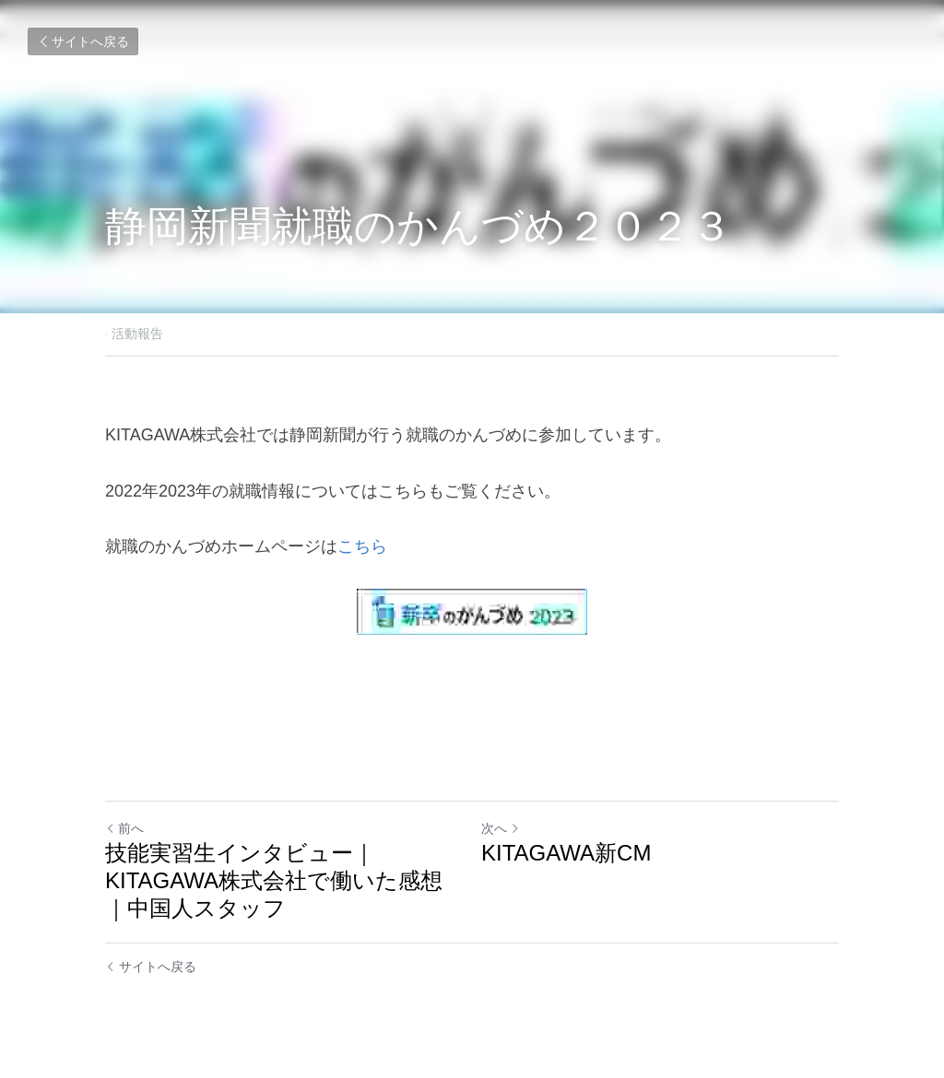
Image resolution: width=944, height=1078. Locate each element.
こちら (362, 546)
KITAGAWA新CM (566, 852)
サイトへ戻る (83, 41)
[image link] (472, 612)
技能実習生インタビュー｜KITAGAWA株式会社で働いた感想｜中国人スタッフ (273, 880)
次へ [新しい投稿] (500, 828)
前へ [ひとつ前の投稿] (124, 828)
